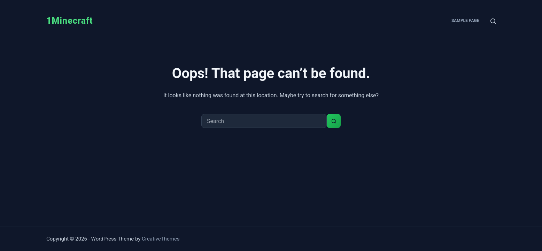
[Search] (493, 21)
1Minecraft (69, 21)
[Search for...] (264, 121)
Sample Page (465, 20)
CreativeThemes (161, 239)
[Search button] (334, 121)
